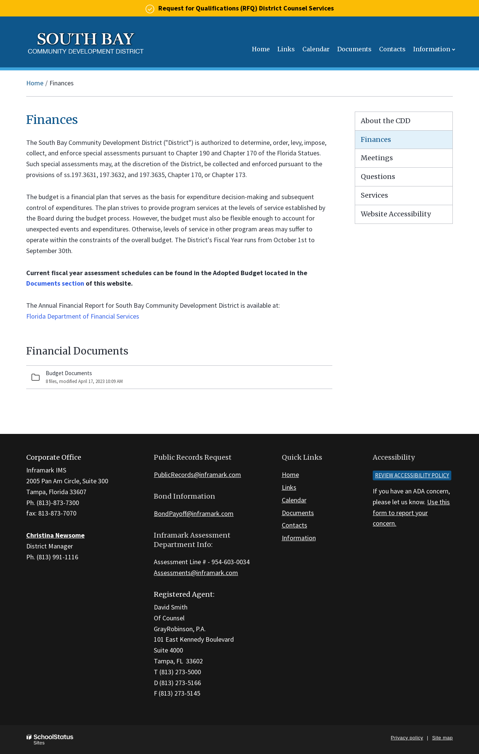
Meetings (377, 157)
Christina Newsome (55, 535)
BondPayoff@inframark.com (194, 513)
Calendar (294, 500)
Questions (378, 176)
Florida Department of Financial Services (82, 316)
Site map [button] (442, 738)
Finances (376, 139)
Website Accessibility (396, 214)
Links (289, 487)
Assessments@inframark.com (196, 572)
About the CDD (386, 120)
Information (299, 537)
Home (34, 83)
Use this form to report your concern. (411, 513)
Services (374, 195)
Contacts (294, 525)
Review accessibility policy (412, 475)
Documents (298, 512)
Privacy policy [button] (407, 738)
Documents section (55, 283)
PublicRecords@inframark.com (197, 474)
